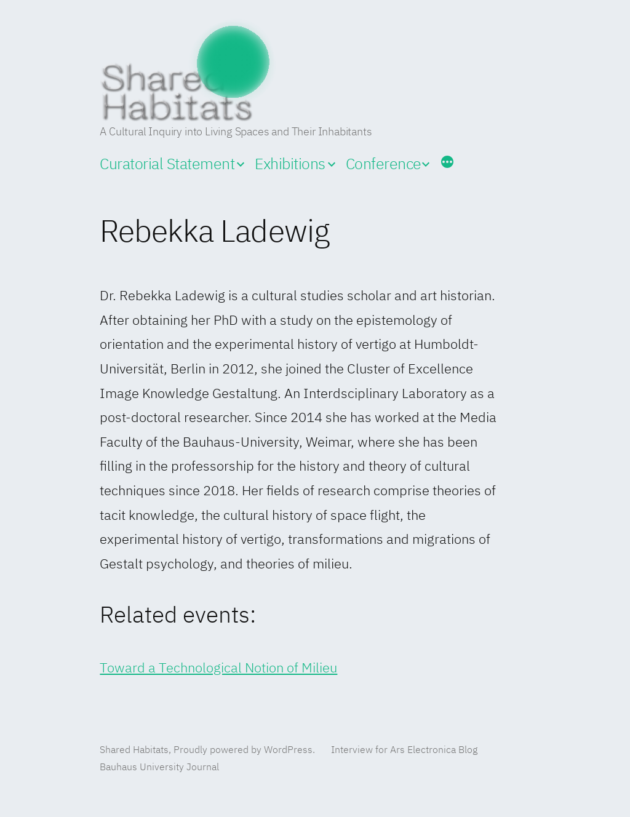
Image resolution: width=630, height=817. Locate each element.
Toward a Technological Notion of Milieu (218, 669)
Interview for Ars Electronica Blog (404, 750)
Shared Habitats (134, 750)
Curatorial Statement (167, 164)
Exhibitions (290, 164)
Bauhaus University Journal (159, 767)
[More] (447, 164)
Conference (383, 164)
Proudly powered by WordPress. (245, 750)
